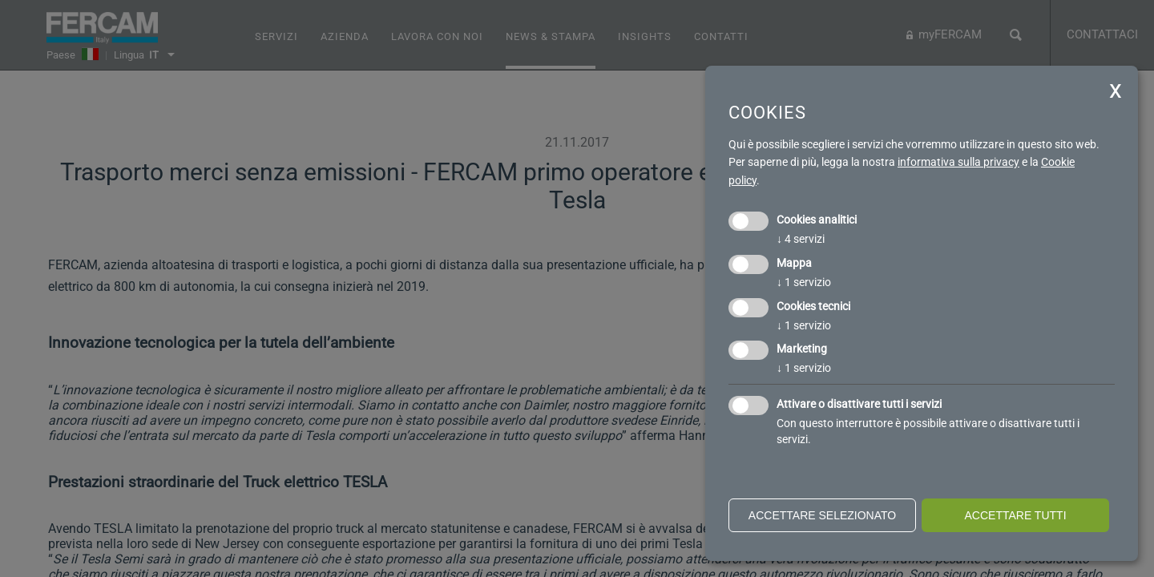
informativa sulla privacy (958, 161)
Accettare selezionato (822, 515)
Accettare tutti (1015, 515)
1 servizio (804, 282)
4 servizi (801, 238)
